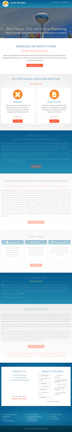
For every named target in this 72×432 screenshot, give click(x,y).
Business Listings (55, 414)
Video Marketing (31, 419)
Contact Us (65, 2)
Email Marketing (31, 421)
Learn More (18, 116)
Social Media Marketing (33, 417)
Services (55, 2)
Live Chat (53, 417)
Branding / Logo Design (9, 414)
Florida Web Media (18, 3)
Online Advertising (7, 421)
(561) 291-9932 (20, 398)
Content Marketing (31, 414)
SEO (3, 419)
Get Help (18, 121)
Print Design (53, 419)
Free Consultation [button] (34, 65)
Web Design (5, 417)
